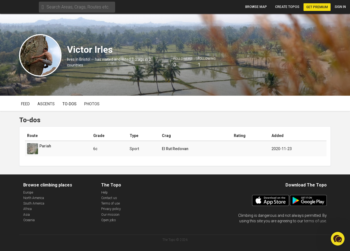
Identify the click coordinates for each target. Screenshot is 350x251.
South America (33, 203)
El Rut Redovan (175, 149)
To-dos (69, 104)
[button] (338, 239)
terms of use (315, 221)
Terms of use (110, 203)
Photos (92, 104)
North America (33, 198)
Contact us (109, 198)
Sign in (340, 7)
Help (104, 192)
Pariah (45, 146)
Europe (28, 192)
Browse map (256, 7)
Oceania (29, 220)
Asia (26, 215)
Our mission (110, 215)
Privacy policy (111, 209)
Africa (27, 209)
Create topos (287, 7)
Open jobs (108, 220)
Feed (25, 104)
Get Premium (317, 7)
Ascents (46, 104)
